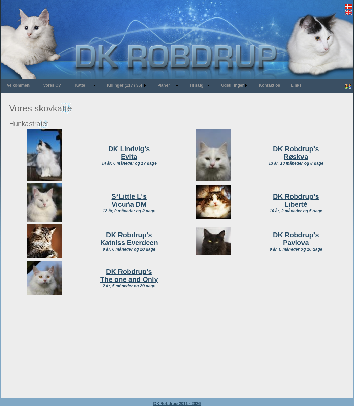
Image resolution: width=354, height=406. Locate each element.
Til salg (196, 85)
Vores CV (52, 85)
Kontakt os (269, 85)
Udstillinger (232, 85)
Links (296, 85)
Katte (80, 85)
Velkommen (18, 85)
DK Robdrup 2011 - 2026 (177, 403)
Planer (163, 85)
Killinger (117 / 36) (124, 85)
